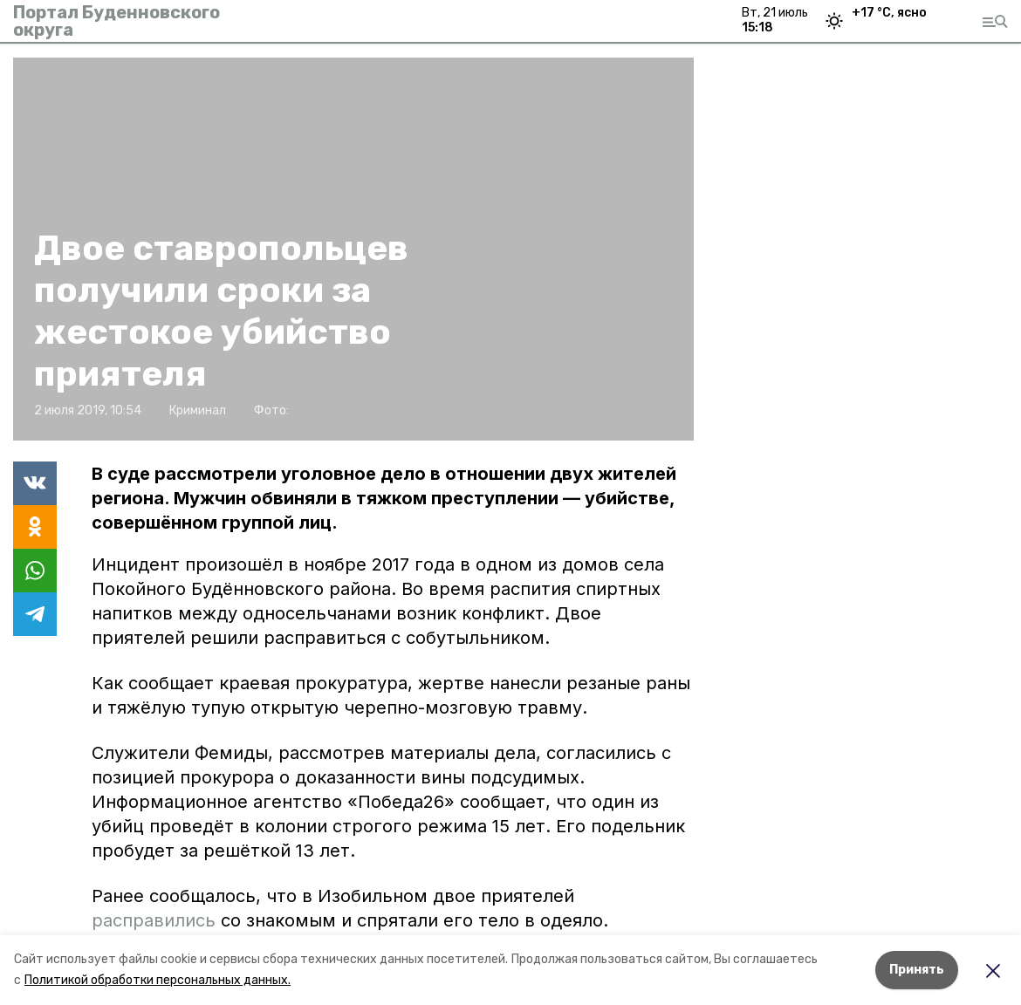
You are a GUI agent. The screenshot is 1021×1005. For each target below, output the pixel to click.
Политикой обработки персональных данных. (157, 980)
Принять (916, 969)
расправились (154, 920)
